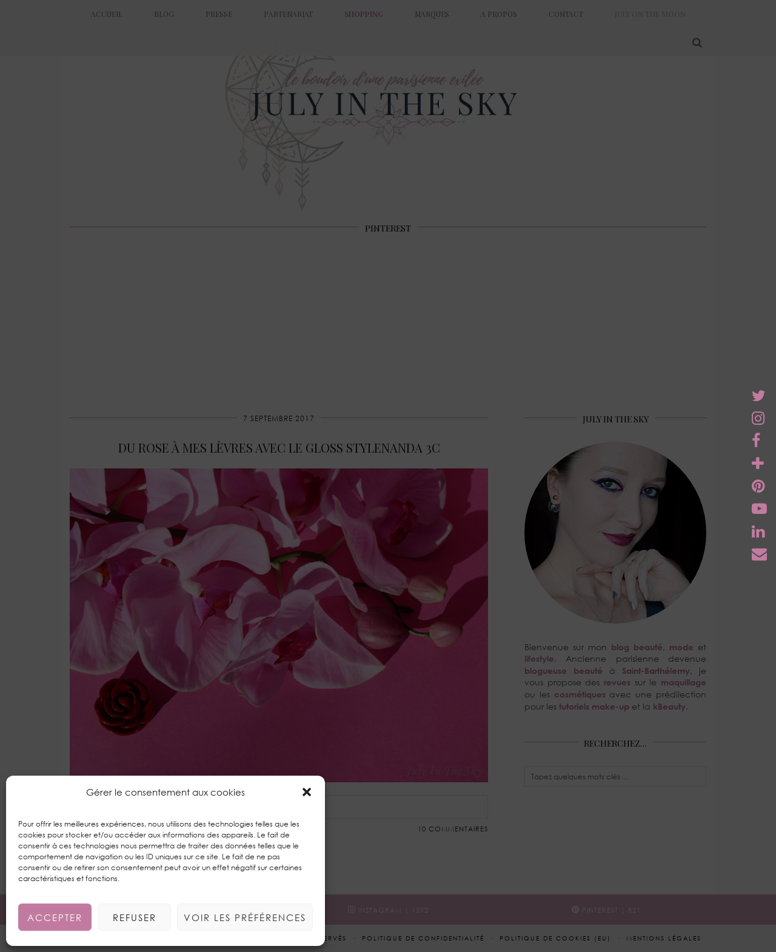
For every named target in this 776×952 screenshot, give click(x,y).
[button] (307, 792)
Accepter (54, 917)
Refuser (134, 917)
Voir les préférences (245, 917)
